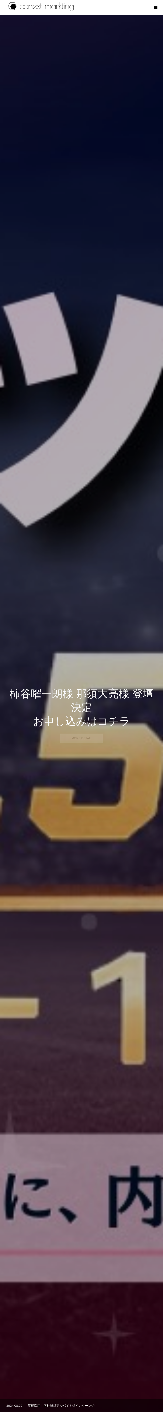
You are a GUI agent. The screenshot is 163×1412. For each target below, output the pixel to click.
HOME (41, 1395)
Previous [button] (8, 966)
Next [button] (154, 966)
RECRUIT (97, 1395)
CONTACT (119, 1395)
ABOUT (58, 1395)
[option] (81, 84)
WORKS (77, 1395)
